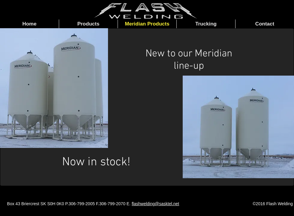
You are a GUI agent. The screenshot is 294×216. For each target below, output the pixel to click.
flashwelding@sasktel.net (155, 203)
